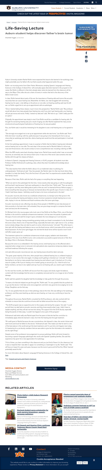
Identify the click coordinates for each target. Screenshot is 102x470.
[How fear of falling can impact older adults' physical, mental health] (58, 421)
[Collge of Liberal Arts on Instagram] (23, 449)
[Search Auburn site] (96, 2)
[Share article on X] (86, 61)
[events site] (92, 2)
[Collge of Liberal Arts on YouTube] (30, 449)
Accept (80, 463)
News (88, 8)
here (6, 355)
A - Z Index (71, 451)
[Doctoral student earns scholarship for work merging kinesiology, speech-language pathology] (11, 414)
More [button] (93, 8)
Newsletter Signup (51, 369)
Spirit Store (77, 2)
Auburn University (73, 449)
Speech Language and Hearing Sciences (22, 359)
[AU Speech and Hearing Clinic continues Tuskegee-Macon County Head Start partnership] (11, 429)
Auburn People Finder (75, 456)
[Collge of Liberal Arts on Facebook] (9, 449)
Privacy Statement (36, 465)
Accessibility (72, 453)
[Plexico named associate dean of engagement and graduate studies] (58, 398)
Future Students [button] (56, 8)
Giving (86, 2)
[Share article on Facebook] (86, 53)
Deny (85, 463)
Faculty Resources (50, 2)
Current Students (69, 8)
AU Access (71, 455)
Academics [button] (80, 8)
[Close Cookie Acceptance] (94, 459)
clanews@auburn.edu (12, 379)
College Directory (64, 2)
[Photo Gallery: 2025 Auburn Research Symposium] (11, 399)
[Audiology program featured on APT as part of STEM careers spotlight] (58, 409)
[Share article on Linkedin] (86, 57)
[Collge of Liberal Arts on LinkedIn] (16, 449)
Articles (14, 22)
